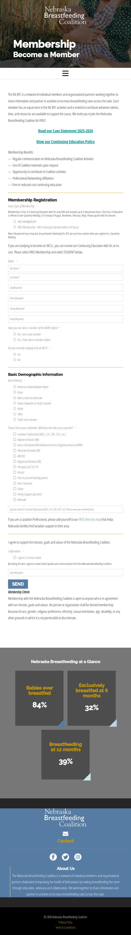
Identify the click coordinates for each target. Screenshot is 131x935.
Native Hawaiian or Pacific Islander (32, 403)
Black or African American (27, 398)
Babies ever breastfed (39, 690)
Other (18, 414)
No (16, 360)
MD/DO (19, 456)
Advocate (19, 499)
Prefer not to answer (25, 419)
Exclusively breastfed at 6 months (92, 690)
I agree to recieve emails (27, 557)
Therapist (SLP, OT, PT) (25, 467)
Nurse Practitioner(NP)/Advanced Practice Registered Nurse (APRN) (47, 445)
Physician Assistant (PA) (26, 450)
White (18, 409)
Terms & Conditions (66, 927)
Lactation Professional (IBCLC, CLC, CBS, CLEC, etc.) (39, 434)
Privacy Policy (65, 922)
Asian (18, 392)
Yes (17, 354)
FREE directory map (90, 519)
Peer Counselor (22, 483)
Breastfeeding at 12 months (65, 746)
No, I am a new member (27, 334)
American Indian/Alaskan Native (30, 387)
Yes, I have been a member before (31, 339)
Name (11, 261)
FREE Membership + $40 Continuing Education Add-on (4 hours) (46, 227)
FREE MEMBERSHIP (24, 222)
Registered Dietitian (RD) (27, 461)
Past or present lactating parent (30, 478)
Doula (18, 489)
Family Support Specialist (27, 494)
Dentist (18, 472)
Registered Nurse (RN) (26, 439)
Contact (65, 841)
